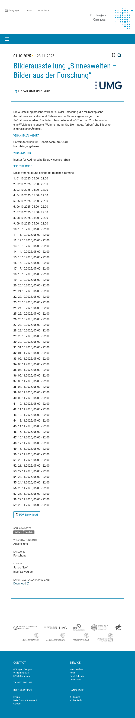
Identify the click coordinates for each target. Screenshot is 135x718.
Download (21, 583)
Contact (28, 10)
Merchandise (76, 669)
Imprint (16, 697)
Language (12, 10)
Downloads (43, 10)
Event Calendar (77, 676)
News (72, 672)
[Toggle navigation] (7, 39)
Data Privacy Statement (25, 700)
